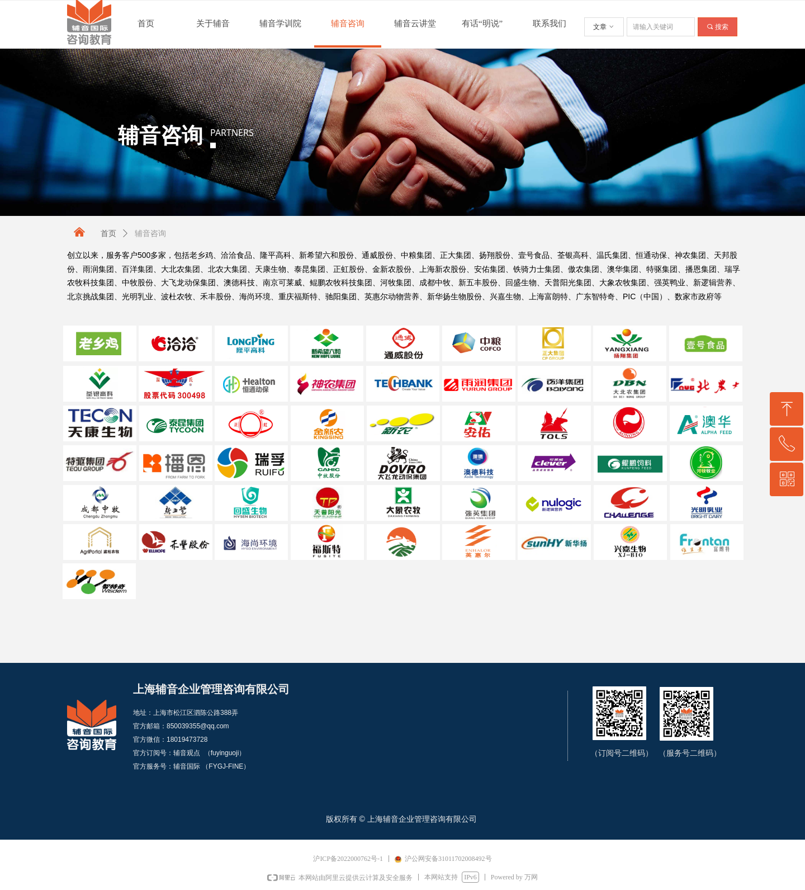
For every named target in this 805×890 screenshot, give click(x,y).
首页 (108, 233)
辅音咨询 (150, 233)
